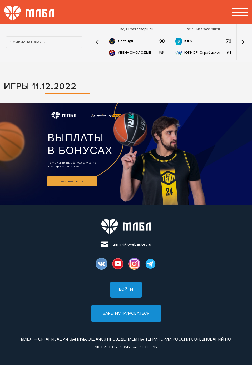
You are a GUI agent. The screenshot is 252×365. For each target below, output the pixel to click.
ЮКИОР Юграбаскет (202, 52)
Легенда (125, 41)
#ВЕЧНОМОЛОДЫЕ (134, 52)
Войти (126, 289)
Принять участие (72, 181)
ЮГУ (188, 41)
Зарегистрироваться (126, 313)
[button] (97, 42)
